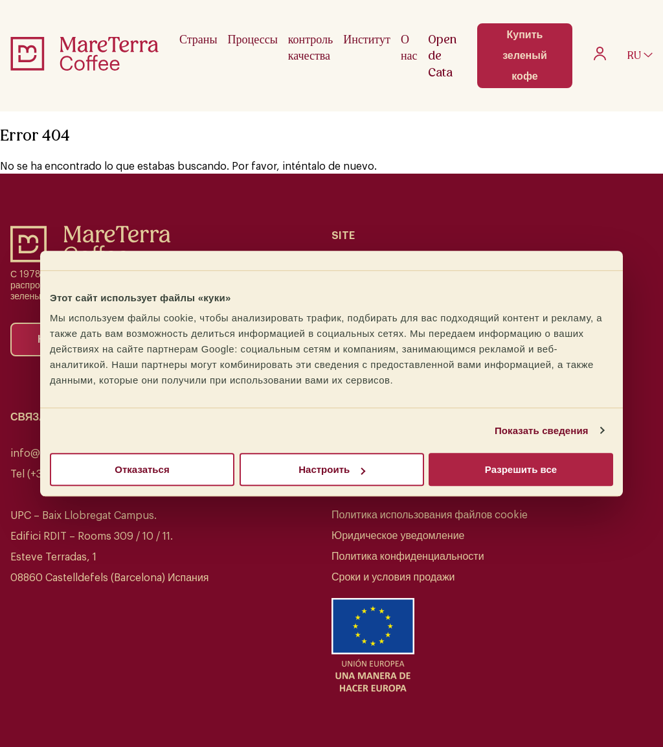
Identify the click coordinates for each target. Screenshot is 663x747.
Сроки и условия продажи (393, 577)
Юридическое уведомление (398, 536)
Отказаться (142, 469)
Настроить (331, 469)
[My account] (600, 57)
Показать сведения (542, 430)
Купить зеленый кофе (524, 56)
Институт (366, 39)
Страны (198, 39)
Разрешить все (521, 469)
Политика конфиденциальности (408, 556)
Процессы (253, 39)
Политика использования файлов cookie (430, 515)
